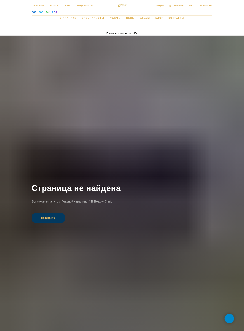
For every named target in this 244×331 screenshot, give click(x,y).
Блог (159, 18)
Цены (130, 18)
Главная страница (116, 33)
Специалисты (93, 18)
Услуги (115, 18)
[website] (34, 12)
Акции (145, 18)
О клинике (68, 18)
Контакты (176, 18)
